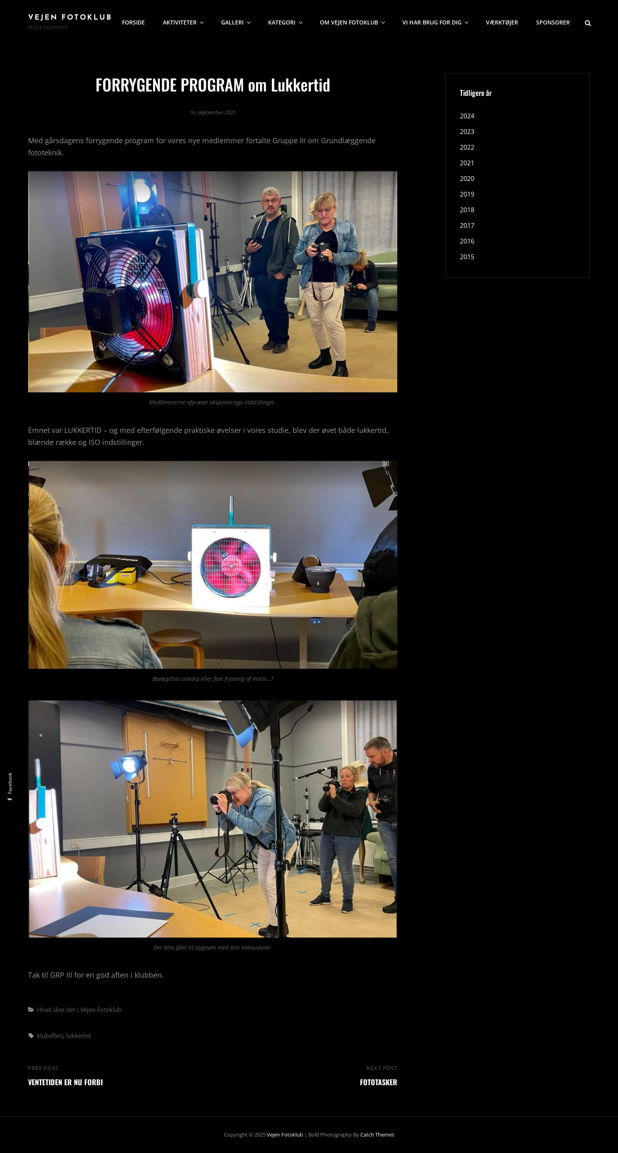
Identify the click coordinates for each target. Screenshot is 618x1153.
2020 (467, 178)
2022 (467, 147)
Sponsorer (553, 22)
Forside (133, 22)
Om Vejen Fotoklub (353, 22)
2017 (467, 225)
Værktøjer (502, 22)
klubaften (50, 1035)
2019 (467, 194)
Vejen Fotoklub (70, 18)
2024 (467, 116)
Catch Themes (377, 1134)
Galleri (236, 22)
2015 (467, 256)
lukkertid (78, 1035)
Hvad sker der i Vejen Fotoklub (79, 1009)
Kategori (286, 22)
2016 (467, 241)
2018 (467, 209)
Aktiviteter (184, 22)
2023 (467, 131)
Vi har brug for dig (436, 22)
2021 (467, 162)
